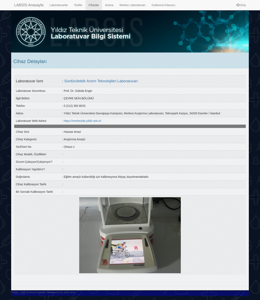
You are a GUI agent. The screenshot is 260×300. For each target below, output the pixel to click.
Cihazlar (94, 5)
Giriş (241, 5)
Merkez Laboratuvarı (132, 5)
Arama (109, 5)
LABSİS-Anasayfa (28, 5)
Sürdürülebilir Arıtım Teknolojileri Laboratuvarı (101, 81)
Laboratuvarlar (59, 5)
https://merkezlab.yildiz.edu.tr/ (82, 120)
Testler (78, 5)
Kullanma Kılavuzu (163, 5)
